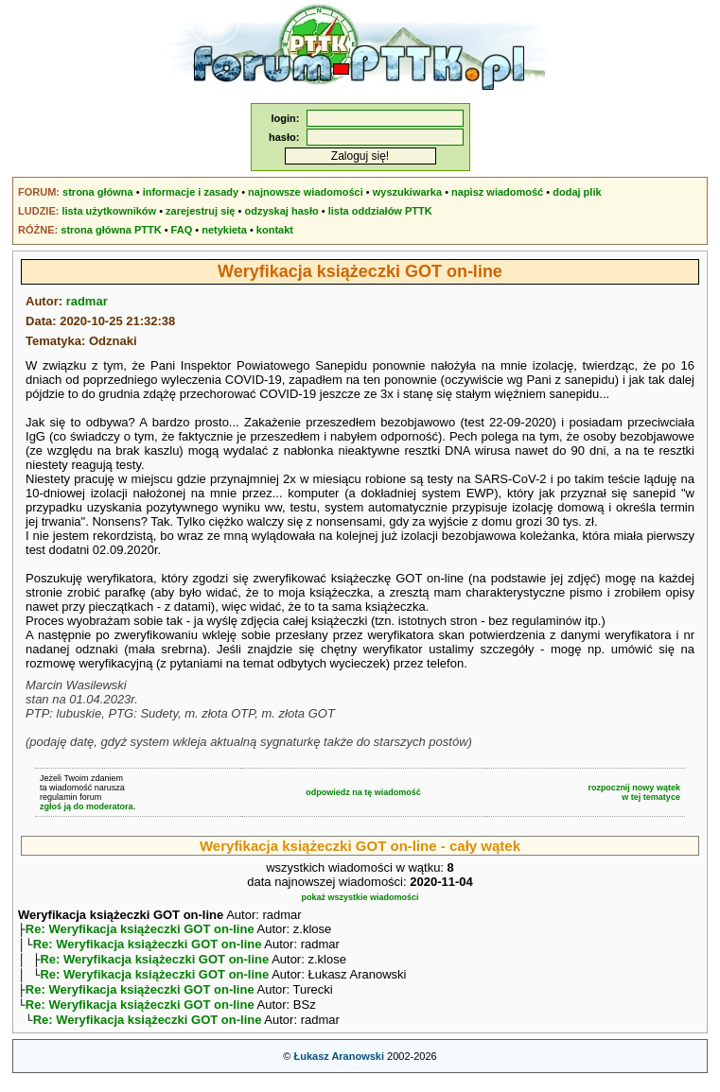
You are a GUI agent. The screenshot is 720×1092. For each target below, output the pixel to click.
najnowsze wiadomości (305, 192)
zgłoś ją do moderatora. (87, 806)
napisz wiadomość (497, 192)
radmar (87, 301)
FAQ (182, 229)
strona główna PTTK (111, 229)
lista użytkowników (108, 211)
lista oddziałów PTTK (380, 211)
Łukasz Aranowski (338, 1069)
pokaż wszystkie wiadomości (359, 897)
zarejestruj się (200, 211)
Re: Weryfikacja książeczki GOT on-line (140, 931)
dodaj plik (577, 192)
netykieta (224, 229)
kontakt (274, 229)
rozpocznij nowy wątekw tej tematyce (634, 792)
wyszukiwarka (407, 192)
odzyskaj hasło (281, 211)
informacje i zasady (191, 192)
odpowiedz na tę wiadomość (363, 792)
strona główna (97, 192)
